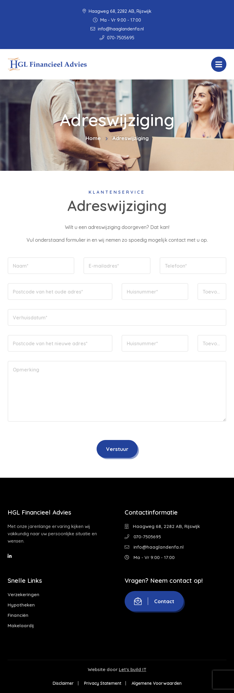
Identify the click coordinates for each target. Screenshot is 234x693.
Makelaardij (21, 625)
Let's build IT (132, 669)
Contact (154, 601)
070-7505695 (117, 37)
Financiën (18, 615)
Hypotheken (21, 605)
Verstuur (117, 449)
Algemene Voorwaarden (157, 683)
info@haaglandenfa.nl (117, 29)
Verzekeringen (23, 594)
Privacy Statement (102, 683)
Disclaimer (63, 683)
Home (93, 138)
